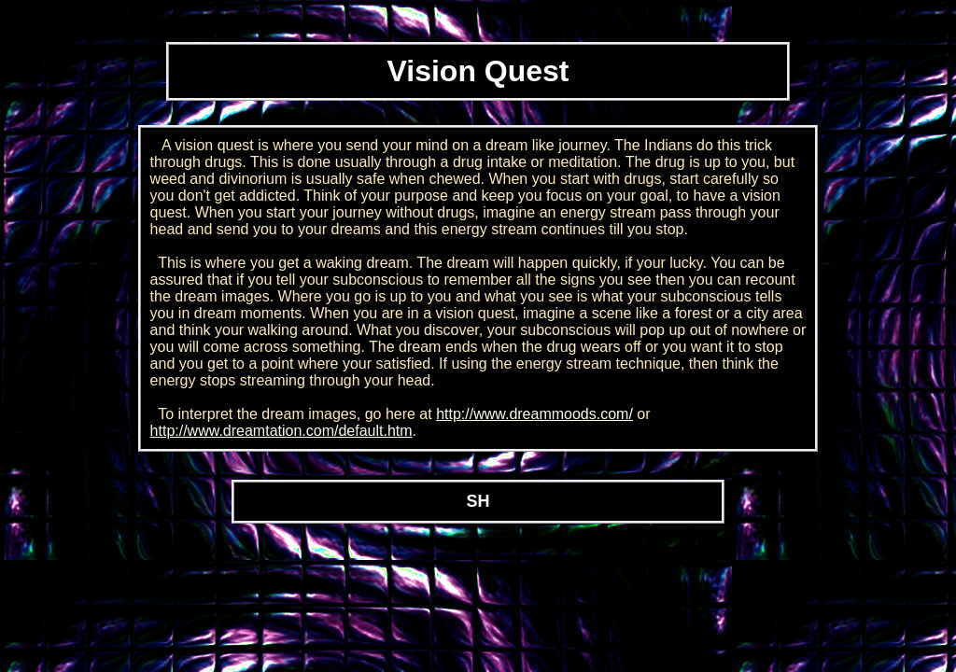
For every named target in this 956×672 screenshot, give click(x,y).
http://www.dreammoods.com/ (534, 414)
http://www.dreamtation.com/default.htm (281, 431)
